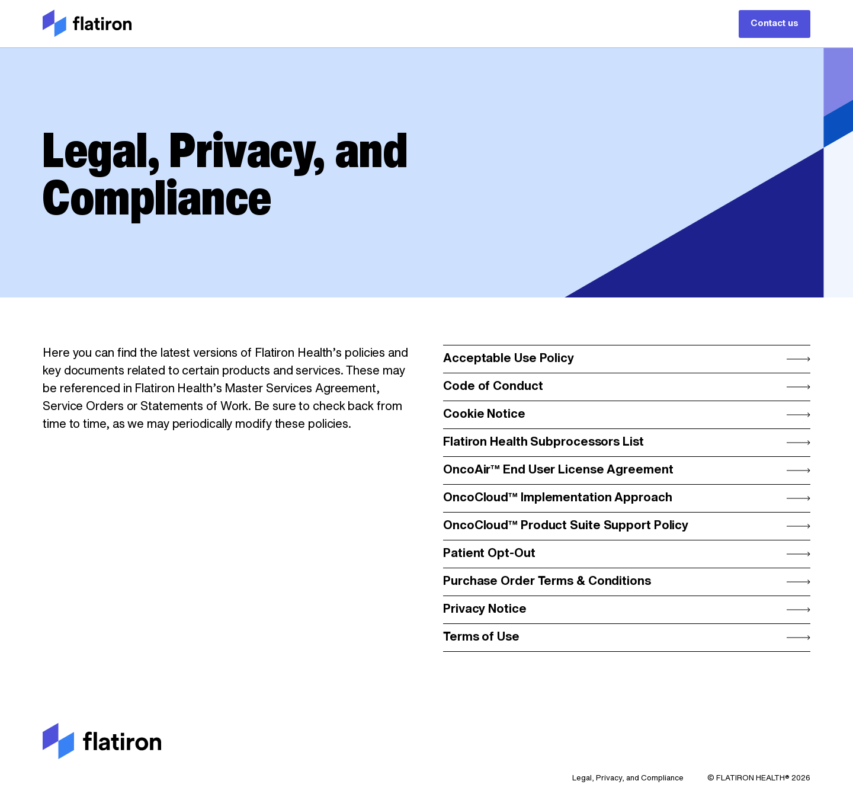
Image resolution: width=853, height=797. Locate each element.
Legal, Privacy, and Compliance (628, 778)
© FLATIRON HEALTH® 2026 (758, 778)
